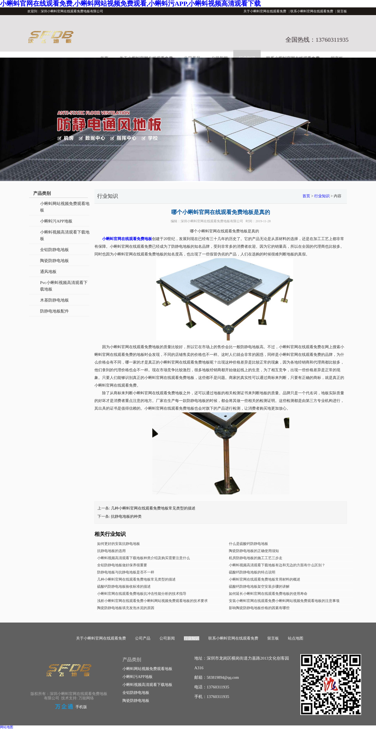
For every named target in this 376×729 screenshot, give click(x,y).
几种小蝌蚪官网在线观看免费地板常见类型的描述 (153, 508)
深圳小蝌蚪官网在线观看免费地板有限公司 (212, 221)
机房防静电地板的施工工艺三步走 (255, 558)
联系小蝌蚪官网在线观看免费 (311, 11)
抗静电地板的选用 (111, 551)
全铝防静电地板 (54, 249)
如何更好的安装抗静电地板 (118, 544)
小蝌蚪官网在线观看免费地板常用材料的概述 (264, 579)
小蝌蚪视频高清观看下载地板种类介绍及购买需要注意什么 (143, 558)
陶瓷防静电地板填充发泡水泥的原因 (125, 608)
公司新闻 (167, 638)
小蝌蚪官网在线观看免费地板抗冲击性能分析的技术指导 (141, 594)
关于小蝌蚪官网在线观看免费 (264, 11)
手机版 (81, 707)
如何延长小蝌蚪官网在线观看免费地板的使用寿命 (268, 594)
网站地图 (6, 727)
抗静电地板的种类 (126, 516)
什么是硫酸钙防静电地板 (248, 544)
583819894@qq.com (223, 677)
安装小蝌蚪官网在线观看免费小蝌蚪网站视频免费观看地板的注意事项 (284, 601)
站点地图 (295, 638)
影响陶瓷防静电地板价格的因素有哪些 (259, 608)
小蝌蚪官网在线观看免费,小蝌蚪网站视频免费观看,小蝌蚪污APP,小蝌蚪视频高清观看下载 (130, 3)
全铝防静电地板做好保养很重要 (122, 565)
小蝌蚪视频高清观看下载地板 (64, 235)
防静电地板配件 (54, 311)
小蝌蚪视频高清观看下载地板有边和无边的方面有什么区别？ (277, 565)
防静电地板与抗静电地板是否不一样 (125, 572)
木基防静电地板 (54, 300)
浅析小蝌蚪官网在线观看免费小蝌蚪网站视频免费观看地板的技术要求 (152, 601)
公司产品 (142, 638)
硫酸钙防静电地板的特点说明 (252, 572)
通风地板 (48, 271)
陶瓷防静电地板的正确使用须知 (254, 551)
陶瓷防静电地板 (54, 260)
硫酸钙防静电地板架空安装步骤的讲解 (259, 586)
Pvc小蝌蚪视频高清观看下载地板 (64, 285)
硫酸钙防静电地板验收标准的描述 (124, 586)
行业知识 (322, 196)
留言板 (342, 11)
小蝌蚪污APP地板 (56, 221)
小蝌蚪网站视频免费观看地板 (64, 206)
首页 (306, 196)
